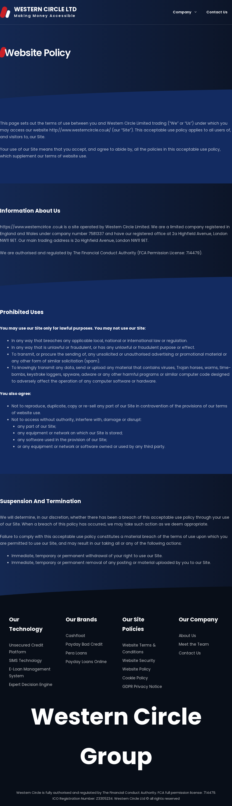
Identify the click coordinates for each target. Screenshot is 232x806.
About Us (187, 635)
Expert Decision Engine (30, 684)
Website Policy (136, 669)
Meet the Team (194, 644)
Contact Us (216, 12)
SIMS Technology (25, 660)
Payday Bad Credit (84, 644)
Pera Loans (76, 653)
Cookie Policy (135, 678)
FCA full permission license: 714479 (186, 792)
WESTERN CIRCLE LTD (45, 9)
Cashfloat (75, 635)
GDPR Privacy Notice (142, 686)
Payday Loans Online (86, 661)
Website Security (138, 660)
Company (187, 12)
